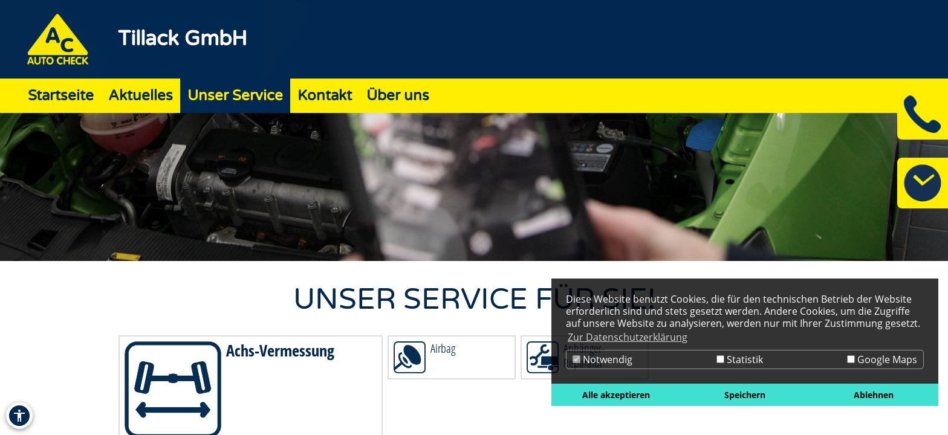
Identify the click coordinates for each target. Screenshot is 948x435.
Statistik (739, 359)
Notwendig (602, 359)
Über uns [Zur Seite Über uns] (397, 96)
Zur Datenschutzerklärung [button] (627, 337)
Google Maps (882, 359)
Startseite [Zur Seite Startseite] (61, 96)
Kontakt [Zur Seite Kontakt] (324, 96)
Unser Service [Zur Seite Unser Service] (235, 96)
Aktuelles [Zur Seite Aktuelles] (140, 96)
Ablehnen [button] (874, 395)
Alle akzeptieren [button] (616, 395)
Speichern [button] (744, 395)
